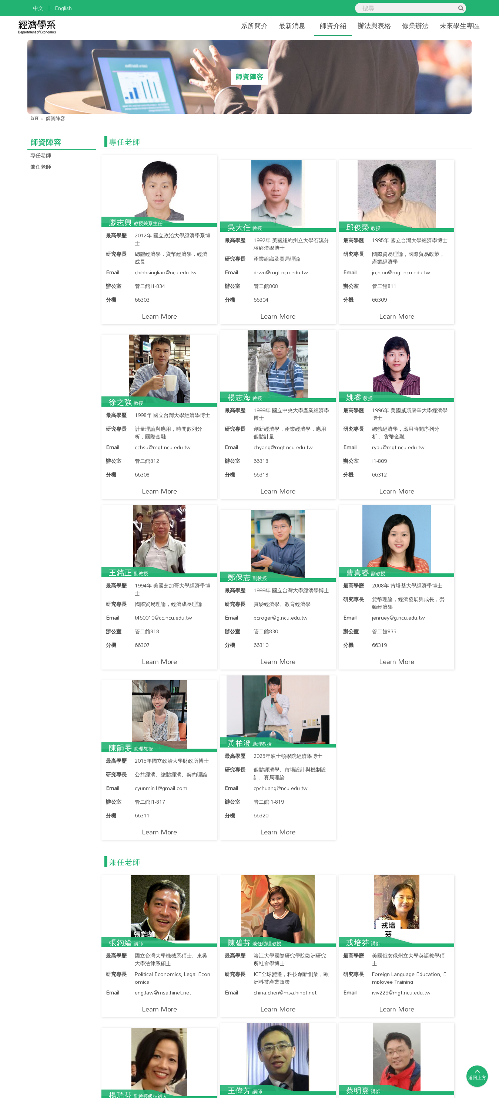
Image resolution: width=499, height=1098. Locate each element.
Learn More (146, 321)
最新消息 (278, 25)
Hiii (328, 1092)
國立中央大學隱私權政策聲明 (422, 1075)
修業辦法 (401, 25)
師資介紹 (319, 25)
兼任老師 (42, 168)
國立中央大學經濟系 (214, 1092)
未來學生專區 (446, 25)
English (63, 8)
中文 (38, 8)
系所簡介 (240, 25)
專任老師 (42, 156)
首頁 (35, 118)
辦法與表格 (360, 25)
